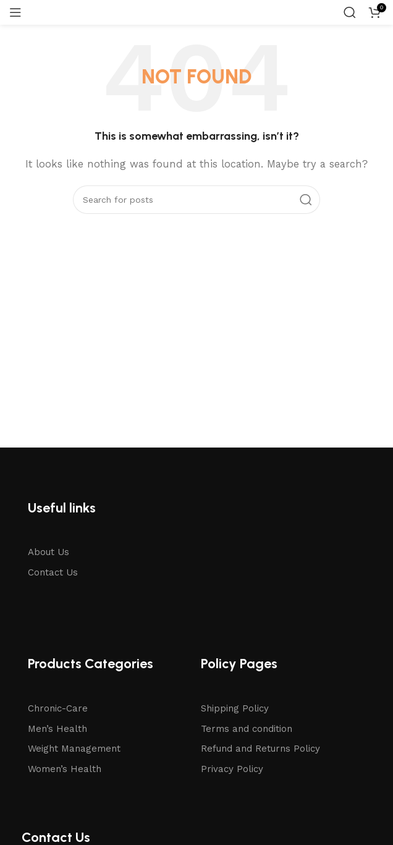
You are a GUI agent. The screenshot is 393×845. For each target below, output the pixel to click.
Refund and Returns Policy (260, 748)
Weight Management (74, 748)
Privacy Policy (232, 769)
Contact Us (53, 572)
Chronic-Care (58, 708)
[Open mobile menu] (15, 12)
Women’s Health (64, 769)
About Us (48, 552)
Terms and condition (246, 728)
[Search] (349, 12)
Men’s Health (57, 728)
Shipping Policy (235, 708)
